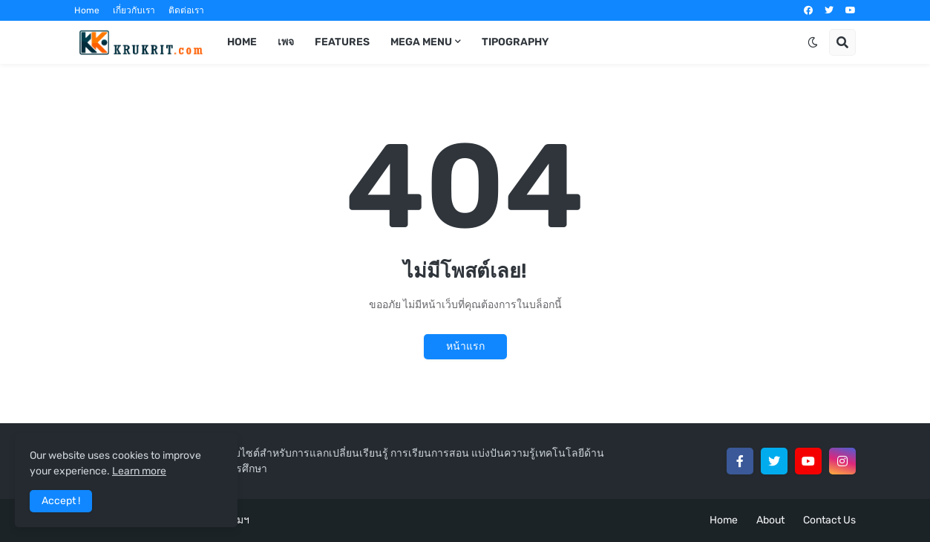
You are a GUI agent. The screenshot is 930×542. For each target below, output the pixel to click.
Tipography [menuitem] (515, 42)
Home (86, 10)
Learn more (139, 471)
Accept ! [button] (61, 500)
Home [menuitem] (242, 42)
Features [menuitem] (342, 42)
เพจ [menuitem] (286, 42)
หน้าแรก (465, 346)
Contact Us (829, 520)
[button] (812, 42)
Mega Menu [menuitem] (421, 42)
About (770, 520)
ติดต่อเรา (186, 10)
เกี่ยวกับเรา (134, 10)
